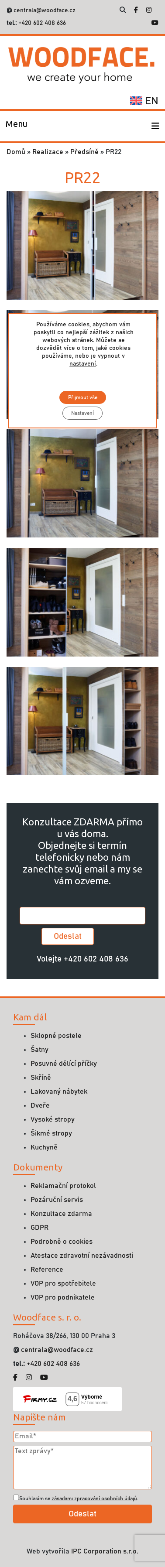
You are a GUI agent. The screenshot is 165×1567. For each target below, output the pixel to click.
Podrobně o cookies (62, 1241)
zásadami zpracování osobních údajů (94, 1498)
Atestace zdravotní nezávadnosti (82, 1255)
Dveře (40, 1105)
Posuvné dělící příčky (64, 1063)
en (144, 101)
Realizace (47, 151)
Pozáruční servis (57, 1199)
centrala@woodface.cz (45, 10)
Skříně (41, 1077)
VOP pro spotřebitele (63, 1283)
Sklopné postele (56, 1035)
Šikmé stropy (51, 1133)
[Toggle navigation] (16, 126)
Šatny (39, 1049)
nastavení (82, 364)
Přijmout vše (82, 397)
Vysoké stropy (53, 1119)
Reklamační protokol (63, 1185)
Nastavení (82, 413)
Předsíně (84, 151)
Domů (16, 151)
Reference (47, 1269)
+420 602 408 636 (41, 23)
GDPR (39, 1227)
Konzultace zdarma (61, 1213)
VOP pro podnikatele (63, 1297)
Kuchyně (44, 1147)
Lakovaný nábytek (59, 1091)
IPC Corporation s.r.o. (104, 1551)
